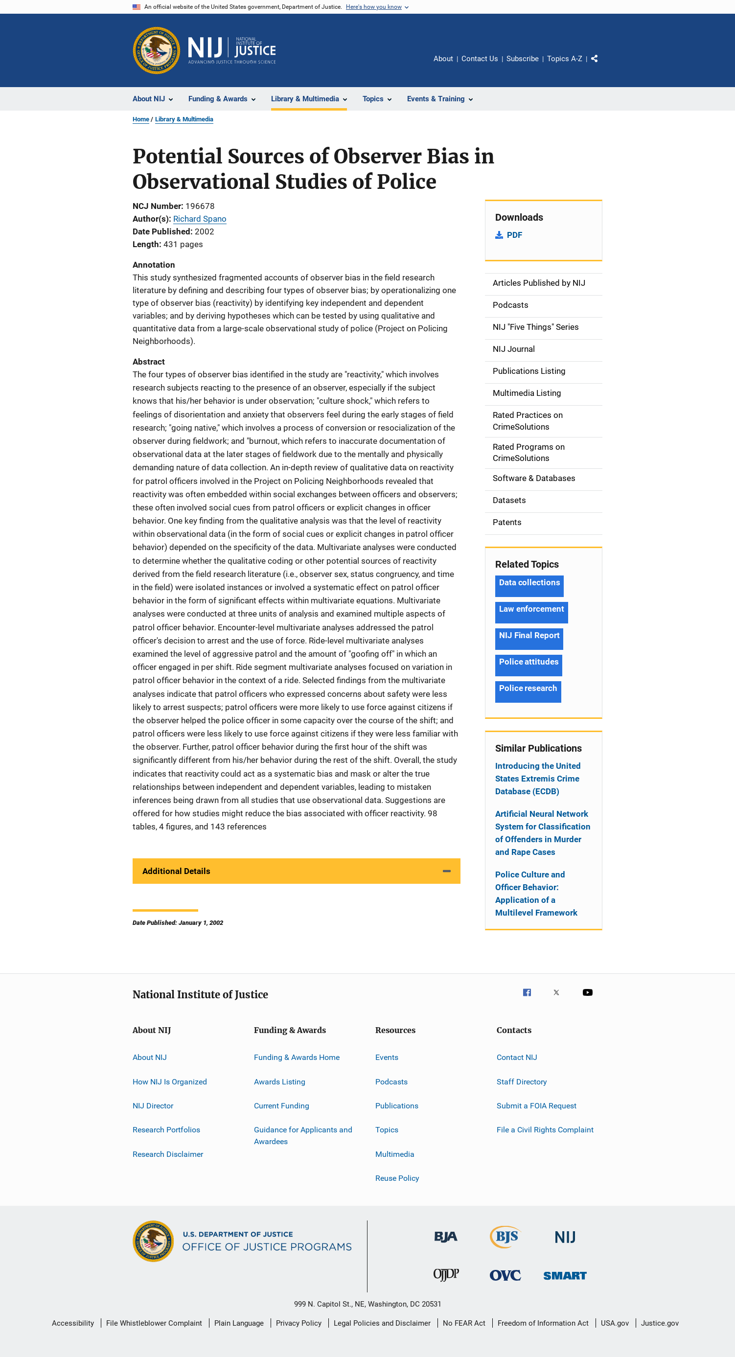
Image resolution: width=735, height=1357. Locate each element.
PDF (514, 235)
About (443, 58)
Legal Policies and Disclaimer (382, 1323)
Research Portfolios (166, 1129)
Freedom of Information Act (543, 1323)
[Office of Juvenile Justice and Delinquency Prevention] (446, 1283)
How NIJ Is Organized (170, 1081)
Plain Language (239, 1323)
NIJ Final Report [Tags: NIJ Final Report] (529, 635)
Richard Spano (200, 219)
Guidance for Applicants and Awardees (303, 1135)
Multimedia (394, 1153)
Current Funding (281, 1105)
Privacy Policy (299, 1323)
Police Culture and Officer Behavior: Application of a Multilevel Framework (536, 894)
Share (602, 65)
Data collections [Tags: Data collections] (529, 582)
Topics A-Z (564, 58)
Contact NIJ (517, 1057)
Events (386, 1057)
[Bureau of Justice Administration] (446, 1244)
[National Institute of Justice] (565, 1244)
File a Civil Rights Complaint (545, 1129)
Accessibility (73, 1323)
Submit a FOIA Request (536, 1105)
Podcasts (391, 1081)
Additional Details (176, 871)
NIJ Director (153, 1105)
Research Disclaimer (168, 1153)
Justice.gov (660, 1323)
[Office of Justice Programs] (157, 50)
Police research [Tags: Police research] (528, 688)
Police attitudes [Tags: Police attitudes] (528, 662)
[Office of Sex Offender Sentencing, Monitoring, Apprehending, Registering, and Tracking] (565, 1281)
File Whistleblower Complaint (154, 1323)
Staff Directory (522, 1081)
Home (141, 119)
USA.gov (615, 1323)
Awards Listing (279, 1081)
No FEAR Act (464, 1323)
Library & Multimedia (184, 119)
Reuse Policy (397, 1178)
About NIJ (150, 1057)
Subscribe (522, 58)
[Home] (232, 50)
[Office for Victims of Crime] (505, 1282)
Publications (396, 1105)
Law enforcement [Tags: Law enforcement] (531, 609)
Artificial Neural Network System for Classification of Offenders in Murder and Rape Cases (543, 833)
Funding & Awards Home (297, 1057)
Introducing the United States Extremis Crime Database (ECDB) (538, 778)
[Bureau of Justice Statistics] (506, 1250)
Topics (386, 1129)
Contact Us (479, 58)
